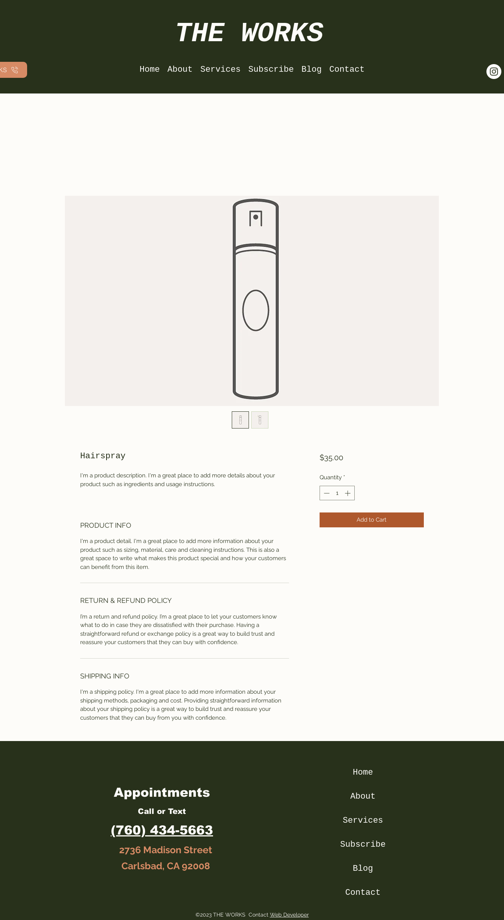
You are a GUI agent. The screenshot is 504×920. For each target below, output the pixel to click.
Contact (362, 892)
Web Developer (289, 915)
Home (363, 772)
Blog (363, 868)
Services (363, 820)
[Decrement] (326, 493)
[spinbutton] (337, 493)
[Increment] (348, 493)
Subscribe (363, 844)
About (362, 796)
